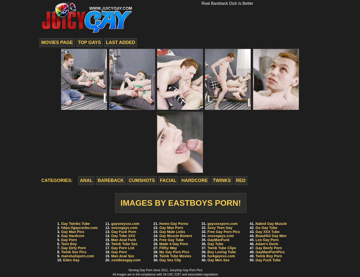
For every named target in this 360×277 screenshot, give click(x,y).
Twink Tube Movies (175, 256)
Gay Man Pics (72, 232)
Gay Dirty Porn (73, 248)
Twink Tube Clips (221, 248)
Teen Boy (69, 244)
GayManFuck (218, 240)
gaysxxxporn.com (222, 224)
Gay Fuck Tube (268, 260)
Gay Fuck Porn (123, 232)
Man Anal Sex (122, 256)
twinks (222, 180)
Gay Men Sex (218, 260)
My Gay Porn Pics (174, 252)
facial (168, 180)
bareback (111, 180)
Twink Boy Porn (268, 256)
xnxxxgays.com (220, 236)
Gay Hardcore (73, 236)
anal (86, 180)
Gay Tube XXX (123, 236)
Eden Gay (71, 260)
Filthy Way (168, 248)
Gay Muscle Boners (175, 236)
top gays (89, 42)
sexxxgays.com (124, 228)
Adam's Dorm (266, 244)
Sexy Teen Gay (219, 228)
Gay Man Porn (171, 228)
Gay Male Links (172, 232)
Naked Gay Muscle (271, 224)
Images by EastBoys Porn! (181, 202)
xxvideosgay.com (126, 260)
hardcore (195, 180)
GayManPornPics (270, 252)
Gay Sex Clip (170, 260)
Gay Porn (69, 240)
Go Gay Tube (266, 228)
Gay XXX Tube (267, 232)
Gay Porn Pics (192, 270)
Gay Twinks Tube (75, 224)
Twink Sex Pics (74, 252)
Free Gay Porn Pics (223, 232)
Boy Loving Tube (221, 252)
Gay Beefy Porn (268, 248)
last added (120, 42)
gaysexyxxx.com (125, 224)
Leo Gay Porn (266, 240)
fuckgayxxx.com (221, 256)
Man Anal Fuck (123, 240)
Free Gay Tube (171, 240)
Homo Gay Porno (173, 224)
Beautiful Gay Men (270, 236)
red (241, 180)
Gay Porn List (122, 248)
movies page (57, 42)
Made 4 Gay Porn (173, 244)
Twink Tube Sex (124, 244)
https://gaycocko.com (79, 228)
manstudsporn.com (77, 256)
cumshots (142, 180)
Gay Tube (215, 244)
